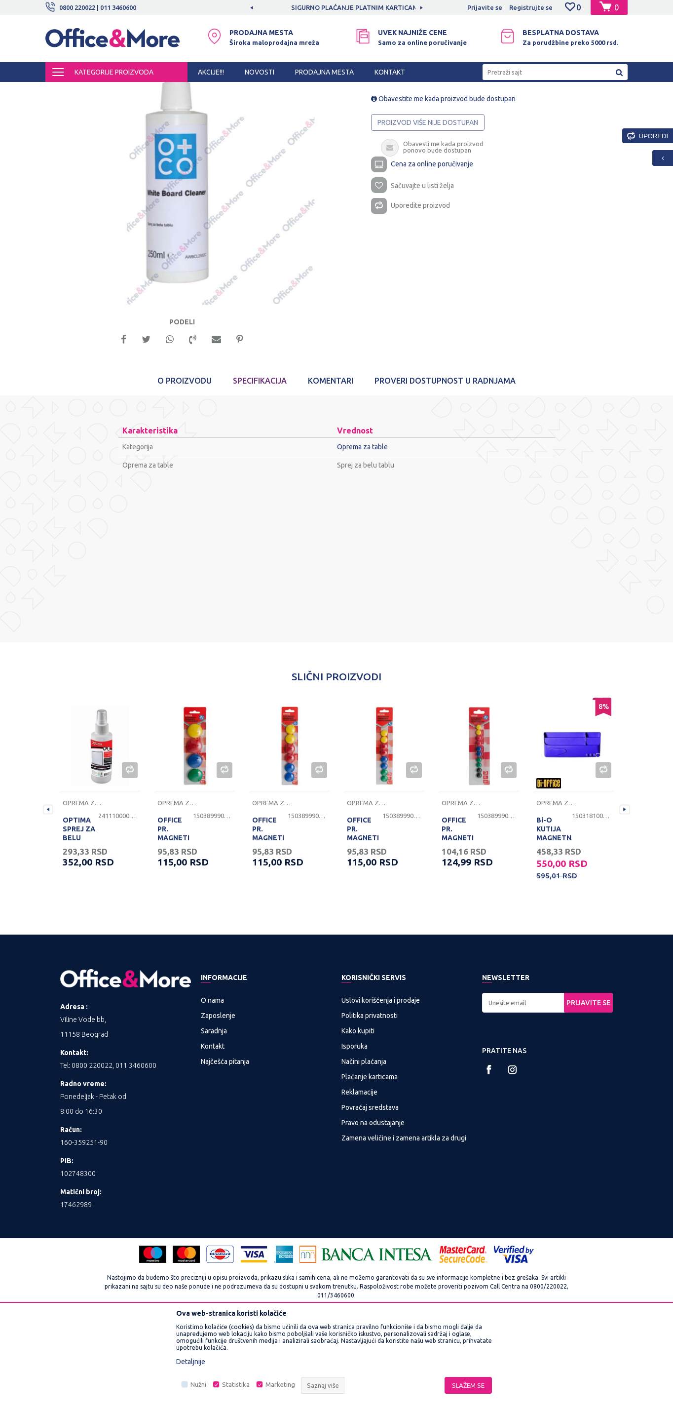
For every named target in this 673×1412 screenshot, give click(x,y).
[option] (289, 7)
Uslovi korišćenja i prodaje (380, 1088)
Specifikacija (260, 468)
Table (239, 90)
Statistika (236, 1384)
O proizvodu (184, 468)
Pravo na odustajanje (373, 1210)
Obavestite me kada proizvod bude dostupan (443, 183)
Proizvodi (104, 90)
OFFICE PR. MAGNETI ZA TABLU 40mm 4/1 (174, 925)
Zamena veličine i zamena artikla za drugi (403, 1225)
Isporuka (354, 1133)
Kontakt (212, 1133)
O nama (212, 1088)
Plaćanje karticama (369, 1164)
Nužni (198, 1384)
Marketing (280, 1384)
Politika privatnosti (369, 1103)
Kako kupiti (357, 1118)
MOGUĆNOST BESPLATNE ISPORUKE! (288, 7)
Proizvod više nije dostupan (427, 206)
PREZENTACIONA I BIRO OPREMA (175, 90)
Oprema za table (279, 90)
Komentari (330, 468)
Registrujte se (531, 7)
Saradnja (214, 1118)
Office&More (64, 90)
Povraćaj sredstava (370, 1195)
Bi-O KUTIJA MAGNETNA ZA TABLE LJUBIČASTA (554, 925)
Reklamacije (359, 1179)
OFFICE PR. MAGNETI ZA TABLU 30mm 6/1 (269, 925)
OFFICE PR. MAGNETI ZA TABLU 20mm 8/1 (364, 925)
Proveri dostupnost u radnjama (445, 468)
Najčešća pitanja (225, 1149)
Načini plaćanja (363, 1149)
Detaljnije (190, 1362)
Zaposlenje (218, 1103)
